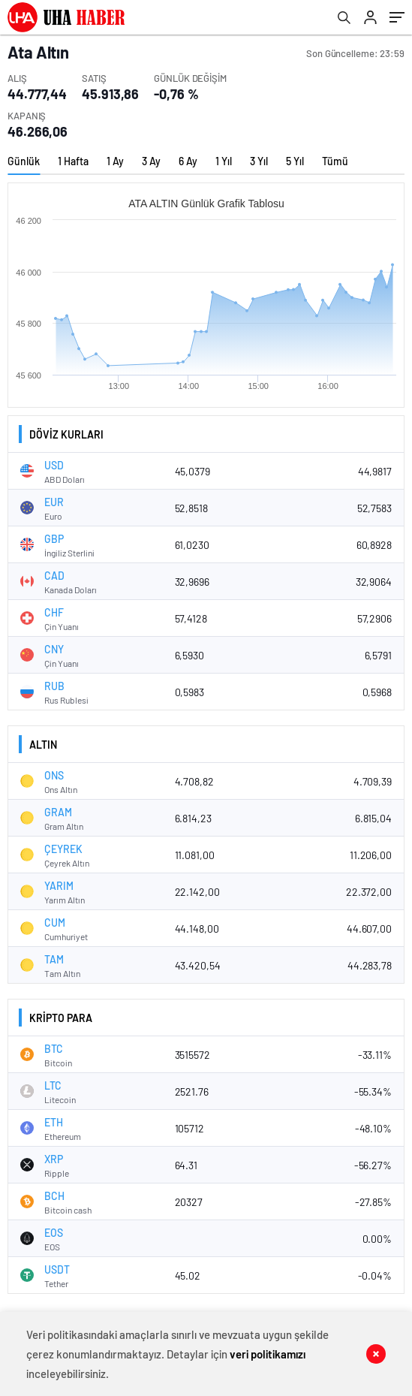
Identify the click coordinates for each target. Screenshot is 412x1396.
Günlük (24, 161)
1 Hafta (73, 161)
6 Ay (188, 161)
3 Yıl (259, 161)
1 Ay (115, 161)
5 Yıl (295, 161)
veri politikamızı (267, 1354)
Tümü (335, 161)
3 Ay (151, 161)
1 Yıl (223, 161)
